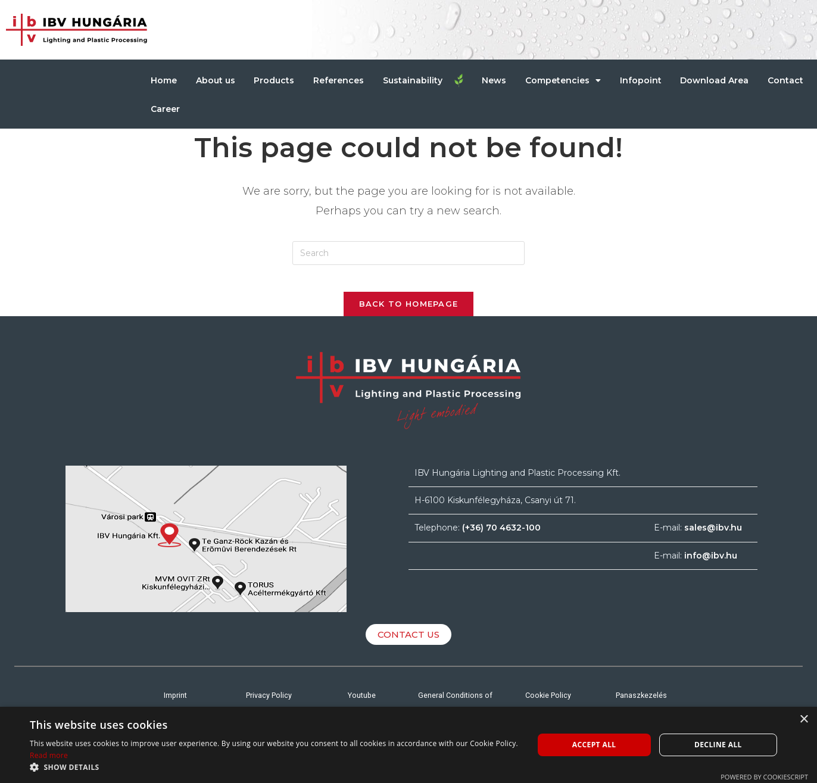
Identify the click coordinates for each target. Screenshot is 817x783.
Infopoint (641, 80)
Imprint (175, 704)
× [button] (803, 719)
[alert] (408, 745)
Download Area (714, 80)
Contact (785, 80)
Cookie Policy (548, 704)
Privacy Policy (268, 704)
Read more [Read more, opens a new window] (49, 755)
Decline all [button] (718, 745)
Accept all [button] (594, 745)
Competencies (563, 80)
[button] (274, 767)
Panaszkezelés (642, 704)
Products (274, 80)
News (494, 80)
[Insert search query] (408, 253)
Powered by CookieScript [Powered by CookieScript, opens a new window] (764, 776)
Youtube (362, 704)
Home (164, 80)
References (338, 80)
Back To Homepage (409, 312)
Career (165, 109)
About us (215, 80)
